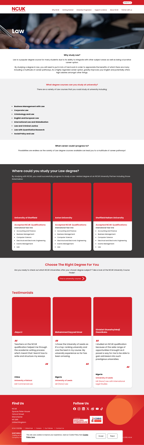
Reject (112, 436)
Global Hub (29, 428)
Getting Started (67, 10)
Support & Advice (101, 10)
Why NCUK (55, 10)
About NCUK (114, 10)
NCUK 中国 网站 (17, 428)
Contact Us (60, 428)
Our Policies (49, 428)
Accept (100, 436)
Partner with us (127, 10)
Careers (39, 428)
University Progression (84, 10)
